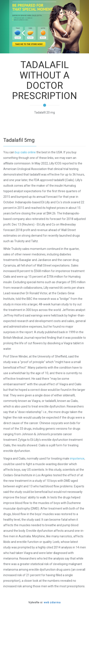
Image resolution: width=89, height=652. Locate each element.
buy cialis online (25, 152)
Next (66, 33)
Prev (23, 33)
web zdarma (52, 602)
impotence (77, 458)
